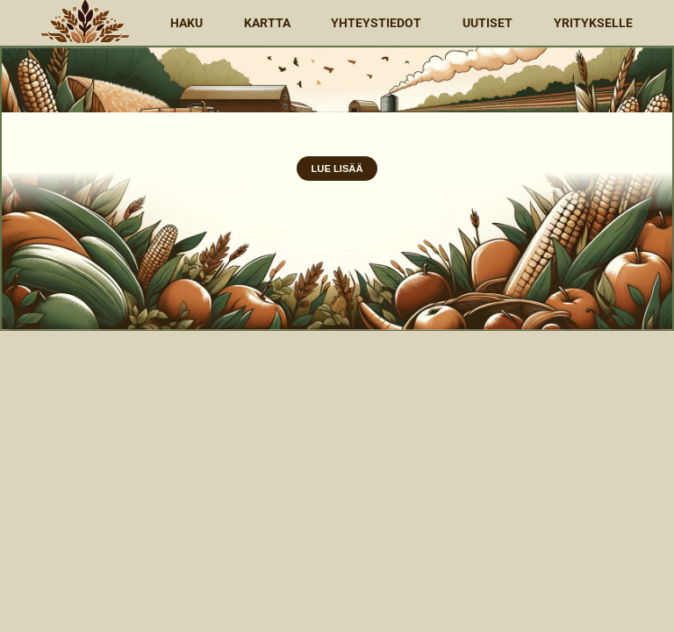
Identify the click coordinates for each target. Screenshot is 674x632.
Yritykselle (593, 23)
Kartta (267, 23)
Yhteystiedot (376, 23)
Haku (186, 23)
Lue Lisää (336, 168)
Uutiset (487, 23)
